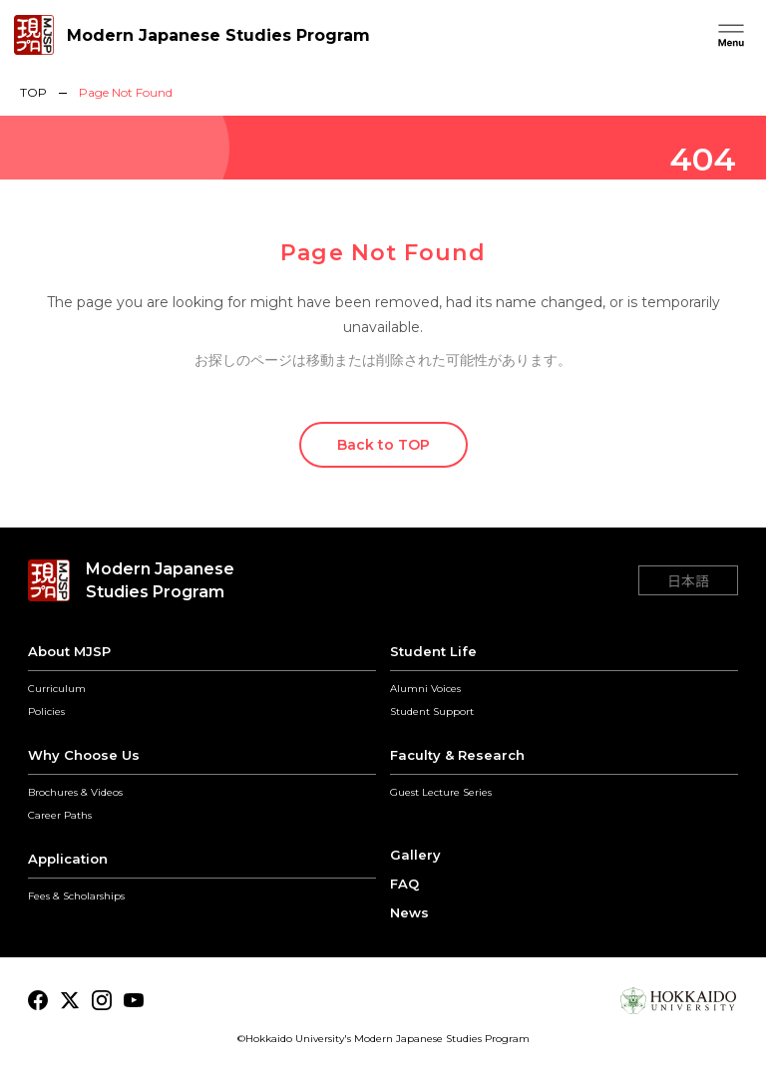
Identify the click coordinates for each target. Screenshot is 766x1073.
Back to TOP (383, 445)
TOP (33, 93)
